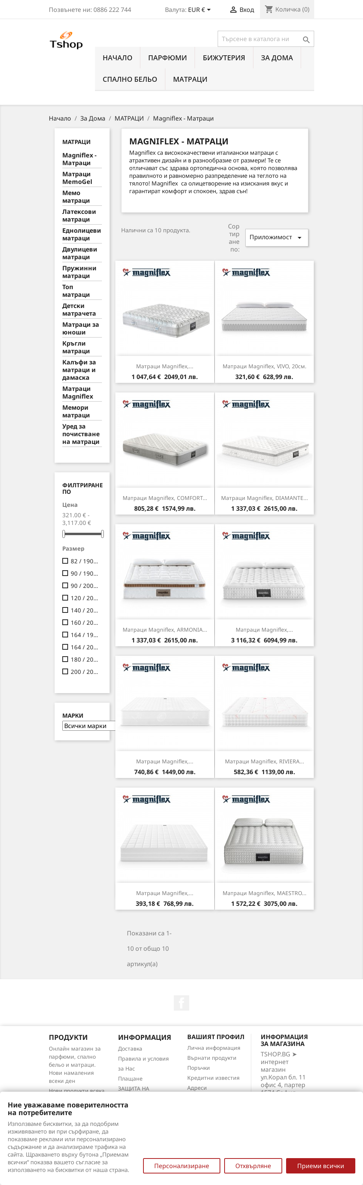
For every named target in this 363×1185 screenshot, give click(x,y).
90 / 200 (85, 585)
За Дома (277, 57)
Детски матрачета (79, 310)
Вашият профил (216, 1037)
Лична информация (213, 1047)
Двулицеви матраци (79, 253)
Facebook (181, 1003)
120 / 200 (85, 598)
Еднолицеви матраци (81, 234)
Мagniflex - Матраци (79, 159)
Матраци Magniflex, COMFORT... (165, 497)
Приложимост (277, 237)
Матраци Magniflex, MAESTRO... (264, 893)
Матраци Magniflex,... (164, 366)
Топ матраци (76, 291)
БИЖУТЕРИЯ (224, 57)
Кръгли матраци (76, 347)
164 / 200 (85, 647)
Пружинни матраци (79, 272)
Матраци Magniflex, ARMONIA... (165, 629)
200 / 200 (85, 671)
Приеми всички (320, 1166)
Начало (117, 57)
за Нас (126, 1068)
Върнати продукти (211, 1057)
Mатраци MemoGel (77, 178)
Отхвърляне (253, 1166)
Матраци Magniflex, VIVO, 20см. (264, 366)
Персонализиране (181, 1166)
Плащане (130, 1078)
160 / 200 (85, 622)
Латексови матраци (79, 215)
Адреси (197, 1087)
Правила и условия (143, 1058)
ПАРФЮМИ (167, 57)
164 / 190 (85, 635)
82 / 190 (85, 561)
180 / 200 (85, 659)
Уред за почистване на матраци (81, 434)
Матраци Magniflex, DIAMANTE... (264, 497)
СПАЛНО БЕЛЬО (130, 79)
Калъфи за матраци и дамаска (79, 370)
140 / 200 (85, 610)
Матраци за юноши (80, 328)
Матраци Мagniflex (77, 393)
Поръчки (198, 1067)
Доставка (130, 1048)
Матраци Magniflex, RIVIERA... (264, 761)
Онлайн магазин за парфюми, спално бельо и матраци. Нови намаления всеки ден (75, 1064)
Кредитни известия (213, 1077)
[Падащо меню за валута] (200, 10)
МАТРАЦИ (190, 79)
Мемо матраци (76, 197)
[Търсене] (266, 39)
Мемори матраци (76, 411)
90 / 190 (85, 573)
